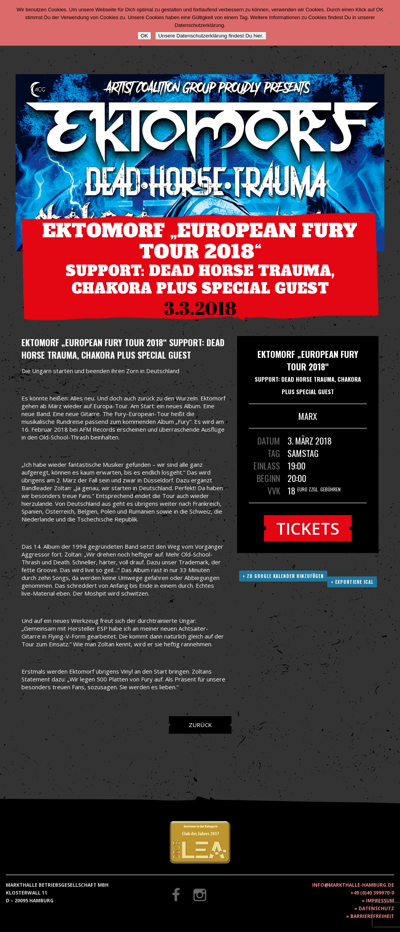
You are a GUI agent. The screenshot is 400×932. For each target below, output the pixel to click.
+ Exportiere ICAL (352, 582)
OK (144, 36)
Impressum (380, 900)
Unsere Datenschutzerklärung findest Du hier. (210, 36)
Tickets (307, 528)
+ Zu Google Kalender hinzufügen (283, 576)
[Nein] (390, 23)
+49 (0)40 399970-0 (372, 892)
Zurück (200, 725)
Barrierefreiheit (372, 916)
